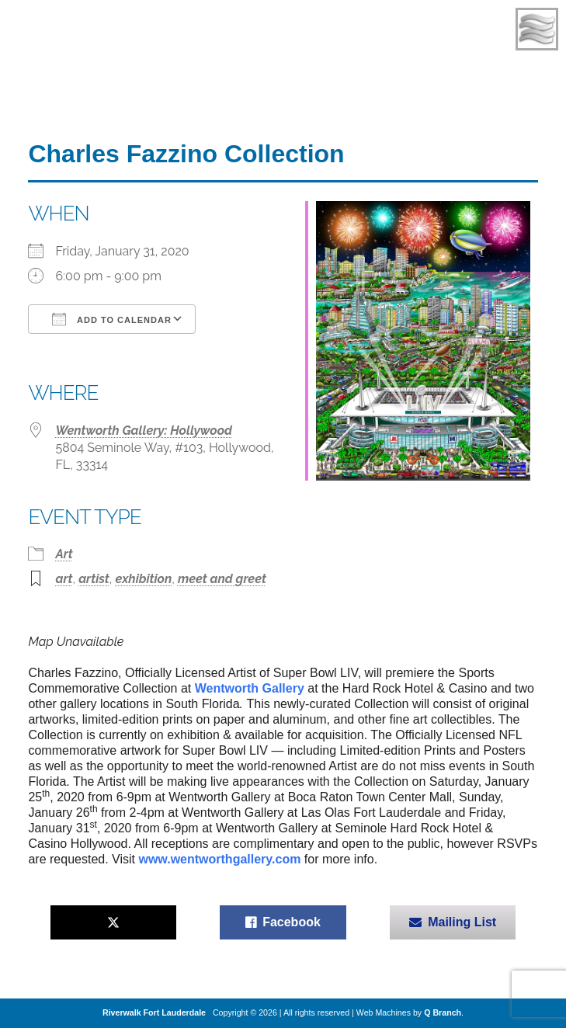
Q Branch (442, 1012)
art (63, 578)
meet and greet (222, 578)
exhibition (143, 578)
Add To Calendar (111, 319)
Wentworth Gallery (249, 688)
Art (63, 554)
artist (93, 578)
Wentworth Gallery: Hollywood (143, 430)
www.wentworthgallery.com (219, 859)
